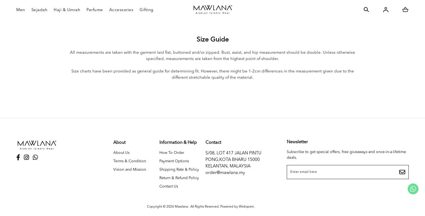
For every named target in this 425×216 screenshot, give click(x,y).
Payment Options (174, 161)
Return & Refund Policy (179, 178)
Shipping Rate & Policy (179, 169)
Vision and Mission (129, 169)
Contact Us (168, 186)
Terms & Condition (129, 161)
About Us (121, 153)
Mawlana (181, 206)
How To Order (171, 153)
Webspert (246, 206)
